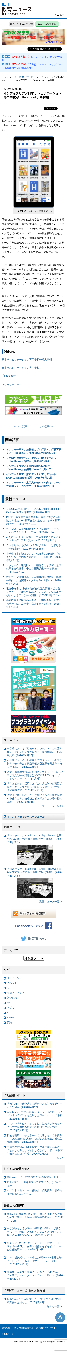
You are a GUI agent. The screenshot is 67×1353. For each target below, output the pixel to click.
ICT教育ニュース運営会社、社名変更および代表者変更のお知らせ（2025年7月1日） (34, 1300)
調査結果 (12, 997)
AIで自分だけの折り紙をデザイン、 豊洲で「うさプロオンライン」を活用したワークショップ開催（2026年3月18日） (35, 1115)
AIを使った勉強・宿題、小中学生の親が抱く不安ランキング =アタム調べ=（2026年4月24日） (33, 539)
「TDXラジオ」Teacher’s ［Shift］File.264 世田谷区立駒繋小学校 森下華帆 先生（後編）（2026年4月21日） (34, 849)
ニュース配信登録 (47, 23)
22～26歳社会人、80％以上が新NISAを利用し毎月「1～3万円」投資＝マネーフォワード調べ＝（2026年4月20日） (34, 1261)
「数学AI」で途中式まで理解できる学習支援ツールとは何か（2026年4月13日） (34, 1105)
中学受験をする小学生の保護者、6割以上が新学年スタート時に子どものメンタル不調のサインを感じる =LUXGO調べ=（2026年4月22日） (34, 1231)
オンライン (13, 978)
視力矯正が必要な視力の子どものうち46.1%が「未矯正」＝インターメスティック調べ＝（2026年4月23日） (35, 1275)
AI (8, 1012)
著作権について (45, 1328)
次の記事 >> (46, 426)
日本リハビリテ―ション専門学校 (20, 367)
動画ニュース (12, 827)
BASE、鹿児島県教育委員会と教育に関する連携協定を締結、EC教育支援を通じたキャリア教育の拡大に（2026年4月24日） (33, 520)
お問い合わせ (9, 1333)
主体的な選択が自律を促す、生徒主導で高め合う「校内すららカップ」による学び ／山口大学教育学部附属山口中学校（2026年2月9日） (35, 1150)
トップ (5, 77)
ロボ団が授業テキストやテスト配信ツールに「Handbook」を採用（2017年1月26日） (31, 459)
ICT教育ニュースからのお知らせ (25, 1290)
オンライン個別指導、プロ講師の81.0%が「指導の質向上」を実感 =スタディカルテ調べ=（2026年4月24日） (33, 580)
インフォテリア (10, 385)
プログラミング (15, 992)
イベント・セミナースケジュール (25, 816)
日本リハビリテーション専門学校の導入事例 (27, 359)
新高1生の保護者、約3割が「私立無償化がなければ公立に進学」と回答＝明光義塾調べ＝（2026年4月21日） (35, 1217)
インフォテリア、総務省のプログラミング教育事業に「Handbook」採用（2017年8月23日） (33, 451)
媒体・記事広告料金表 (21, 23)
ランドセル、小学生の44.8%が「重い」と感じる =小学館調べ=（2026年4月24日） (33, 547)
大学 (9, 1002)
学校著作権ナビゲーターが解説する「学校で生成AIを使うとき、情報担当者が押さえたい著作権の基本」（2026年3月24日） (34, 798)
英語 (9, 1022)
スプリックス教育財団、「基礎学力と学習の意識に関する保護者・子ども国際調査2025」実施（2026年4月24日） (33, 568)
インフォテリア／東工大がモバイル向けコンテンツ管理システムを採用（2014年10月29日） (33, 484)
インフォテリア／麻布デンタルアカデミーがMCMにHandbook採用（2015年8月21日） (31, 476)
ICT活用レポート (15, 1095)
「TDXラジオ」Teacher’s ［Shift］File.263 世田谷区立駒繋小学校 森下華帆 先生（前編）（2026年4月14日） (34, 882)
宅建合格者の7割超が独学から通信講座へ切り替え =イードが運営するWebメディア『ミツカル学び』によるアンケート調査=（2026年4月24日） (33, 592)
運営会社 (7, 1328)
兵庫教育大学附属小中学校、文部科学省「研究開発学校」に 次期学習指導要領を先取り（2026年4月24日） (33, 603)
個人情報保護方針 (24, 1328)
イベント (12, 983)
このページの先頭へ (60, 1317)
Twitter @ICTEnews (33, 938)
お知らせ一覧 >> (53, 1306)
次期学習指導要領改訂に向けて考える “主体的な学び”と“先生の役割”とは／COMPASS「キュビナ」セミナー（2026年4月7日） (35, 775)
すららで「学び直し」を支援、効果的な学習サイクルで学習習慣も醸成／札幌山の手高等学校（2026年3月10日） (34, 1127)
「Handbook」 (10, 375)
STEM (10, 1017)
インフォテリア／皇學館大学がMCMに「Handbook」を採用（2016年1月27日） (30, 468)
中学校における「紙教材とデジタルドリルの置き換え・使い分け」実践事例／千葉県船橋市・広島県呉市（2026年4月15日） (34, 752)
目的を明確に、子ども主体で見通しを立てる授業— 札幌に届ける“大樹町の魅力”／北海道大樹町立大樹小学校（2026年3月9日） (34, 1138)
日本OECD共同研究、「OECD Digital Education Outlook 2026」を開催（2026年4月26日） (33, 510)
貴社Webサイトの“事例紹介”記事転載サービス (33, 1177)
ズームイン (11, 740)
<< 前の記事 (21, 426)
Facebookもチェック (33, 925)
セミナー (12, 988)
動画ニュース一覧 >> (51, 901)
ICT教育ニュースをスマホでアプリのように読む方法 (34, 1184)
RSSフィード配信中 (33, 913)
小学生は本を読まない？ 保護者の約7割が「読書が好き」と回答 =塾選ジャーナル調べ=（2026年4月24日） (33, 557)
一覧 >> (58, 1157)
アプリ (10, 1007)
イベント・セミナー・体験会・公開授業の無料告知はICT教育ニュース (34, 1192)
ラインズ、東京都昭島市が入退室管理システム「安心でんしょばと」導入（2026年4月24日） (32, 530)
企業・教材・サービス (24, 77)
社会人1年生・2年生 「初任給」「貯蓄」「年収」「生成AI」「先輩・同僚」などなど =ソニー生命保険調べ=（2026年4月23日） (34, 1246)
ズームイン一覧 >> (52, 806)
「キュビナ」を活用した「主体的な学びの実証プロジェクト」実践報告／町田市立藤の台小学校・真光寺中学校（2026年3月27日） (34, 787)
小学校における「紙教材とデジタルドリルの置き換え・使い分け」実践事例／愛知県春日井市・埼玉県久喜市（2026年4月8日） (34, 763)
